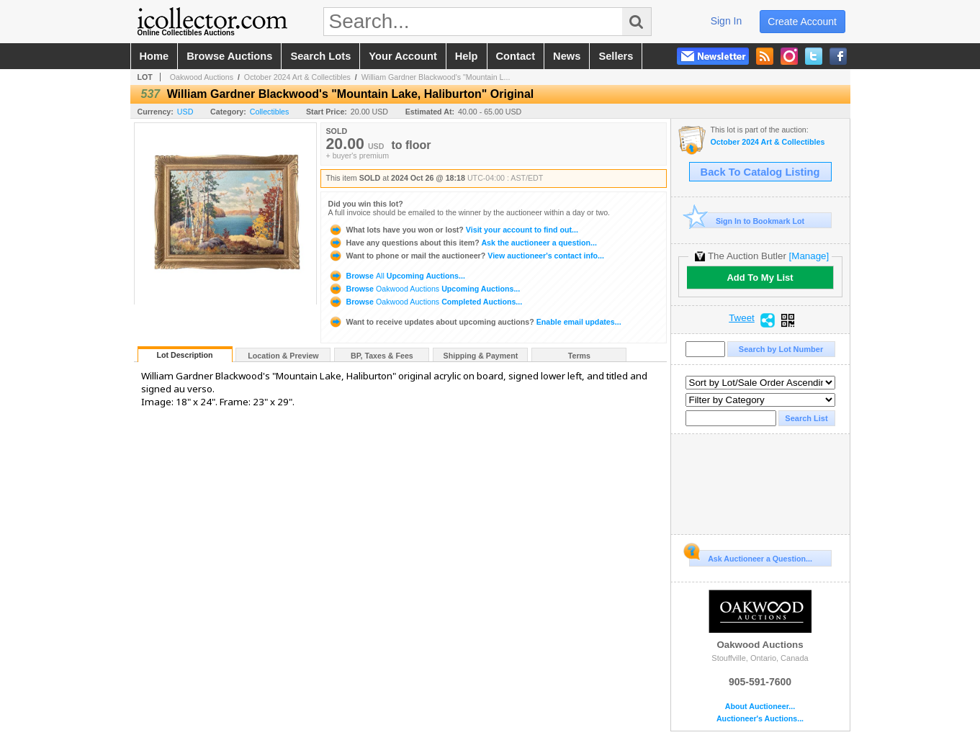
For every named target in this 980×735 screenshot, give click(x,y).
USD (185, 111)
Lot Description (184, 355)
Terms (579, 355)
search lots (320, 56)
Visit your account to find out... (453, 229)
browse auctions (229, 56)
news (566, 56)
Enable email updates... (474, 321)
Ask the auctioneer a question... (462, 242)
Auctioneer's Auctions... (760, 719)
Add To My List (760, 277)
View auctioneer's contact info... (466, 255)
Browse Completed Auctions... (425, 301)
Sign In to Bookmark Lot (747, 220)
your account (402, 56)
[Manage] (809, 256)
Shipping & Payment (481, 355)
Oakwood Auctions (201, 77)
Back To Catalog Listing (760, 172)
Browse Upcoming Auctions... (396, 275)
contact (516, 56)
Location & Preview (283, 355)
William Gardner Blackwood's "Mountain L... (436, 77)
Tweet (742, 318)
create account (802, 21)
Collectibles (269, 111)
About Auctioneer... (760, 707)
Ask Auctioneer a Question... (750, 556)
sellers (615, 56)
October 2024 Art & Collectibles (297, 77)
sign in (726, 21)
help (466, 56)
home (154, 56)
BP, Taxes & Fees (382, 355)
